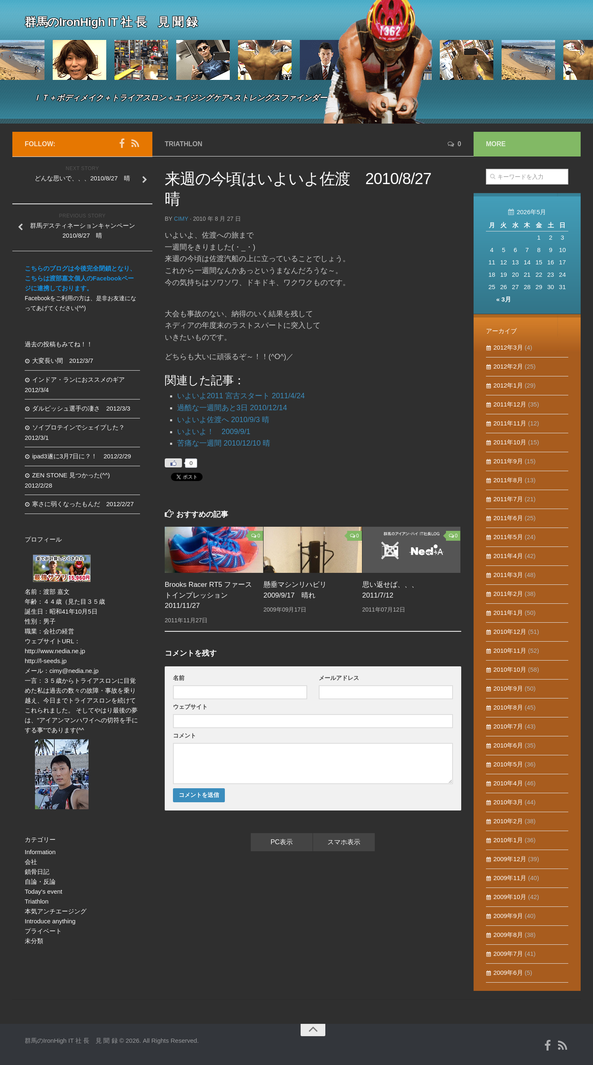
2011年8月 (508, 479)
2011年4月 (508, 555)
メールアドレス (339, 678)
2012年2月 (508, 366)
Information (40, 851)
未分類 (34, 940)
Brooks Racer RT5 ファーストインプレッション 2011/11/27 (208, 595)
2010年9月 (508, 688)
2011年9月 (508, 461)
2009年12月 (509, 858)
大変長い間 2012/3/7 (62, 360)
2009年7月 (508, 953)
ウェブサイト (190, 706)
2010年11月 (509, 650)
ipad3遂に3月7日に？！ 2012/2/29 (81, 456)
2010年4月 (508, 783)
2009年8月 (508, 934)
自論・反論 (40, 881)
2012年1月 (508, 385)
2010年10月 (509, 669)
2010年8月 (508, 707)
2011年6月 (508, 517)
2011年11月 (509, 423)
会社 (31, 861)
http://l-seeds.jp (46, 660)
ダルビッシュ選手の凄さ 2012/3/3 (81, 408)
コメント (184, 735)
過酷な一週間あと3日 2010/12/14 (232, 408)
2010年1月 (508, 839)
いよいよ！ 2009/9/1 (213, 431)
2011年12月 (509, 404)
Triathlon (183, 143)
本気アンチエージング (55, 911)
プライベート (43, 930)
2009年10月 (509, 896)
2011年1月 (508, 612)
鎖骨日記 (37, 871)
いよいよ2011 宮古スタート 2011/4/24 (241, 396)
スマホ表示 (343, 841)
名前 (178, 678)
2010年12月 (509, 631)
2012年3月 (508, 347)
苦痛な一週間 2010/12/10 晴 (223, 443)
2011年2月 (508, 593)
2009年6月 (508, 972)
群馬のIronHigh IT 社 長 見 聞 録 (111, 22)
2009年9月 (508, 915)
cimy (181, 218)
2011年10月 (509, 442)
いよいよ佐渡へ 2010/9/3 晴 (223, 420)
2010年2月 (508, 820)
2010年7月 (508, 726)
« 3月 (503, 299)
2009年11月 (509, 877)
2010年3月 (508, 802)
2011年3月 (508, 574)
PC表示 (282, 841)
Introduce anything (50, 921)
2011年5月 (508, 536)
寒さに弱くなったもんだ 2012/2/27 (83, 503)
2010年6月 (508, 745)
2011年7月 (508, 498)
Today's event (43, 891)
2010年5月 (508, 764)
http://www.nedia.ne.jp (55, 650)
